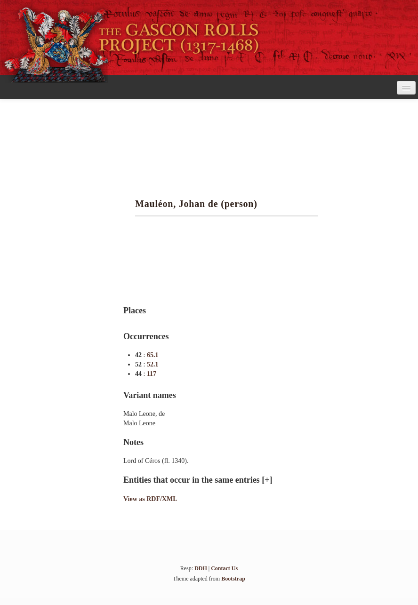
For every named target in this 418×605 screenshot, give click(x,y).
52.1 (153, 364)
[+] (267, 480)
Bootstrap (233, 578)
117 (151, 373)
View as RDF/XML (150, 498)
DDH (200, 568)
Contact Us (224, 568)
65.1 (153, 354)
